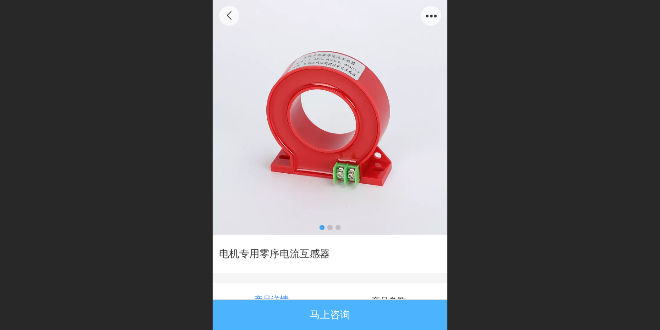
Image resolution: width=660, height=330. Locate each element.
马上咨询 (330, 314)
